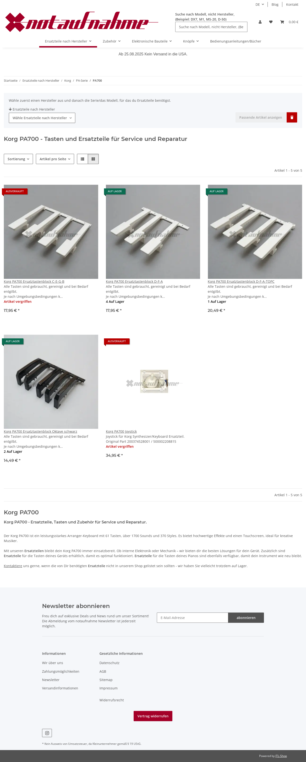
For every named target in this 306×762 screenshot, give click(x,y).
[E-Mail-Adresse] (192, 618)
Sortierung (16, 159)
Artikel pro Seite (53, 159)
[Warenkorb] (289, 22)
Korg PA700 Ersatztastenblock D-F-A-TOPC (241, 281)
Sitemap (106, 679)
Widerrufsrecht (111, 700)
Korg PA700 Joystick (121, 431)
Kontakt (292, 4)
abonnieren (246, 617)
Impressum (108, 688)
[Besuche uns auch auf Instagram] (47, 733)
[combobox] (42, 118)
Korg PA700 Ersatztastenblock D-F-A (134, 281)
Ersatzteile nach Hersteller (32, 109)
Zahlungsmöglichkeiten (60, 671)
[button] (260, 22)
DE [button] (258, 4)
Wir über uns (52, 663)
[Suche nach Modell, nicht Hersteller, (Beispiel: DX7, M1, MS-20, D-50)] (211, 27)
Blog (275, 4)
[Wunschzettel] (270, 22)
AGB (102, 671)
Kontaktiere (13, 566)
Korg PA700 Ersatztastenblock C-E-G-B (34, 281)
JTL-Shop (281, 756)
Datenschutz (109, 663)
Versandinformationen (60, 688)
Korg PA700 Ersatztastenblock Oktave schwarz (40, 431)
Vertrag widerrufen (153, 716)
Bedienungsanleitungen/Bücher (235, 41)
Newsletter (51, 679)
